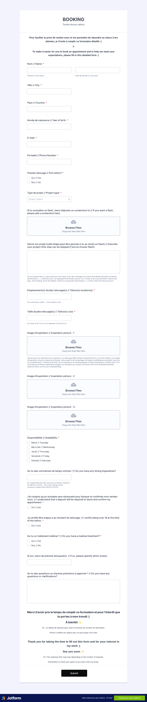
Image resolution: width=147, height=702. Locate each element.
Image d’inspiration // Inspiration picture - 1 (50, 332)
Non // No (36, 182)
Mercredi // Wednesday (43, 447)
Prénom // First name (35, 76)
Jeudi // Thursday (40, 451)
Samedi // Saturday (41, 460)
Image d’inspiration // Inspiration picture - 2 (51, 376)
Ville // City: (34, 85)
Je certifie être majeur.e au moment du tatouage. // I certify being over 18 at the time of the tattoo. (73, 519)
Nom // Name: (35, 63)
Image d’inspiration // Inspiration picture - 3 (51, 406)
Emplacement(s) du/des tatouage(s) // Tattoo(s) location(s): (61, 290)
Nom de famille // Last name (87, 76)
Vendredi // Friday (40, 456)
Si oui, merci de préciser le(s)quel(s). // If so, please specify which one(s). (67, 555)
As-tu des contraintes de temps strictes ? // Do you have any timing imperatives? (71, 470)
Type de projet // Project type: (44, 192)
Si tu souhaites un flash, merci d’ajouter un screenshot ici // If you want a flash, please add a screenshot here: (70, 212)
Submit (74, 673)
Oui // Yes (36, 178)
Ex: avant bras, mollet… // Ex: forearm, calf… (44, 302)
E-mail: (32, 137)
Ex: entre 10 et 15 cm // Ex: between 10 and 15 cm (47, 323)
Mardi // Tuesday (39, 442)
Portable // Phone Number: (42, 155)
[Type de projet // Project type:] (49, 199)
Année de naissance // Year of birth (47, 120)
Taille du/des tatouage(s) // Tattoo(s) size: (51, 311)
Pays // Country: (37, 102)
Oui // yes (36, 507)
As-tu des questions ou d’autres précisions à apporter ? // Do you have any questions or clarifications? (68, 575)
